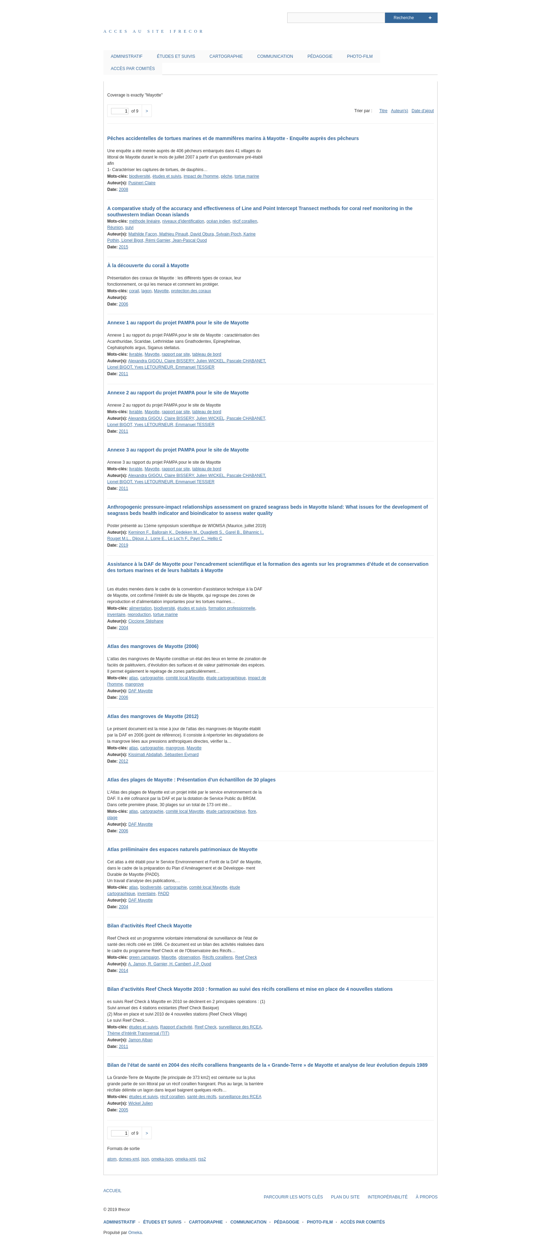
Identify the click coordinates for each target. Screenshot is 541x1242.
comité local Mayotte (185, 678)
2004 (123, 627)
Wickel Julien (140, 1103)
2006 (123, 304)
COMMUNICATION (275, 56)
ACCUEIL (112, 1190)
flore (252, 811)
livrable (135, 354)
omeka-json (162, 1159)
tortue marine (247, 176)
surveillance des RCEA (240, 1027)
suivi (129, 227)
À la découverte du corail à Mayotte (148, 265)
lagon (146, 290)
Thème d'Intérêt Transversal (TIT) (138, 1033)
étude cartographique (225, 678)
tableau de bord (206, 354)
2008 (123, 189)
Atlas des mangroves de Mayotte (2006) (152, 646)
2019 (123, 545)
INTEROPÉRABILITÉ (388, 1197)
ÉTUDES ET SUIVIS (176, 56)
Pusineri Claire (142, 182)
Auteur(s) (399, 110)
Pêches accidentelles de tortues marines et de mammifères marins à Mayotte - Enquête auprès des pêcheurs (233, 138)
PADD (163, 893)
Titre (383, 110)
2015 (123, 247)
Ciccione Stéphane (146, 621)
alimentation (140, 608)
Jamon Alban (140, 1039)
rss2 (202, 1159)
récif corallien (245, 221)
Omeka (135, 1232)
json (145, 1159)
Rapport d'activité (176, 1027)
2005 (123, 1110)
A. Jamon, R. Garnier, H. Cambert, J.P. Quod (169, 964)
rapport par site (176, 354)
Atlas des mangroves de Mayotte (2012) (152, 716)
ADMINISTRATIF (126, 56)
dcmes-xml (129, 1159)
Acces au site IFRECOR (154, 31)
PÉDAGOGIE (319, 56)
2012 (123, 761)
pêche (226, 176)
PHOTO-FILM (360, 56)
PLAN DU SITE (345, 1197)
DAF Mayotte (140, 690)
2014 (123, 970)
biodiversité (139, 176)
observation (189, 957)
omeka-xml (185, 1159)
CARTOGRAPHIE (226, 56)
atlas (133, 678)
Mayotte (161, 290)
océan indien (218, 221)
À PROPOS (427, 1197)
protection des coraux (191, 290)
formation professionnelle (232, 608)
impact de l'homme (200, 176)
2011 (123, 373)
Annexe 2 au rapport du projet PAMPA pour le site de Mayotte (178, 392)
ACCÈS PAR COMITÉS (133, 68)
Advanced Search (430, 18)
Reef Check (246, 957)
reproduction (139, 614)
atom (112, 1159)
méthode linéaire (144, 221)
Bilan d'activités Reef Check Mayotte (149, 925)
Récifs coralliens (218, 957)
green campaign (144, 957)
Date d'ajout (422, 110)
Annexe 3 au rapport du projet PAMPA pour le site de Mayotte (178, 450)
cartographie (152, 678)
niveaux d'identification (183, 221)
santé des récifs (201, 1096)
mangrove (134, 684)
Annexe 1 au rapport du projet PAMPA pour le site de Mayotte (178, 322)
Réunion (115, 227)
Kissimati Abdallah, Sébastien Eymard (163, 754)
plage (112, 817)
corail (134, 290)
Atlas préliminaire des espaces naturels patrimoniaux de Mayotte (182, 849)
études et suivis (166, 176)
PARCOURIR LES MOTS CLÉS (293, 1197)
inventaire (116, 614)
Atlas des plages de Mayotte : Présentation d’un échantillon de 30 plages (191, 779)
